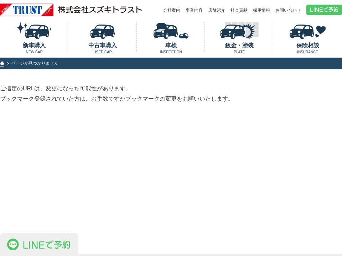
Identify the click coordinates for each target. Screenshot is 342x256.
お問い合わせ (288, 10)
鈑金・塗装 (239, 48)
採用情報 (261, 10)
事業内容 (194, 10)
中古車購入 (103, 48)
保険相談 (308, 48)
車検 (171, 48)
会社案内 (171, 10)
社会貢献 (239, 10)
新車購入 (34, 48)
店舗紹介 (216, 10)
